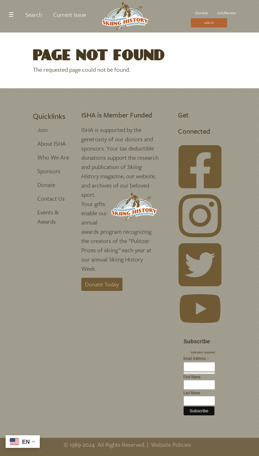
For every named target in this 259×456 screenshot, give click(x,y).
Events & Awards (48, 217)
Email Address (196, 358)
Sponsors (49, 171)
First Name (192, 377)
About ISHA (51, 143)
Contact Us (51, 198)
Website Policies (171, 444)
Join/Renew (226, 13)
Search (33, 14)
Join (42, 130)
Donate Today (102, 284)
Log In (209, 22)
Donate (201, 13)
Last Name (192, 393)
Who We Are (53, 157)
